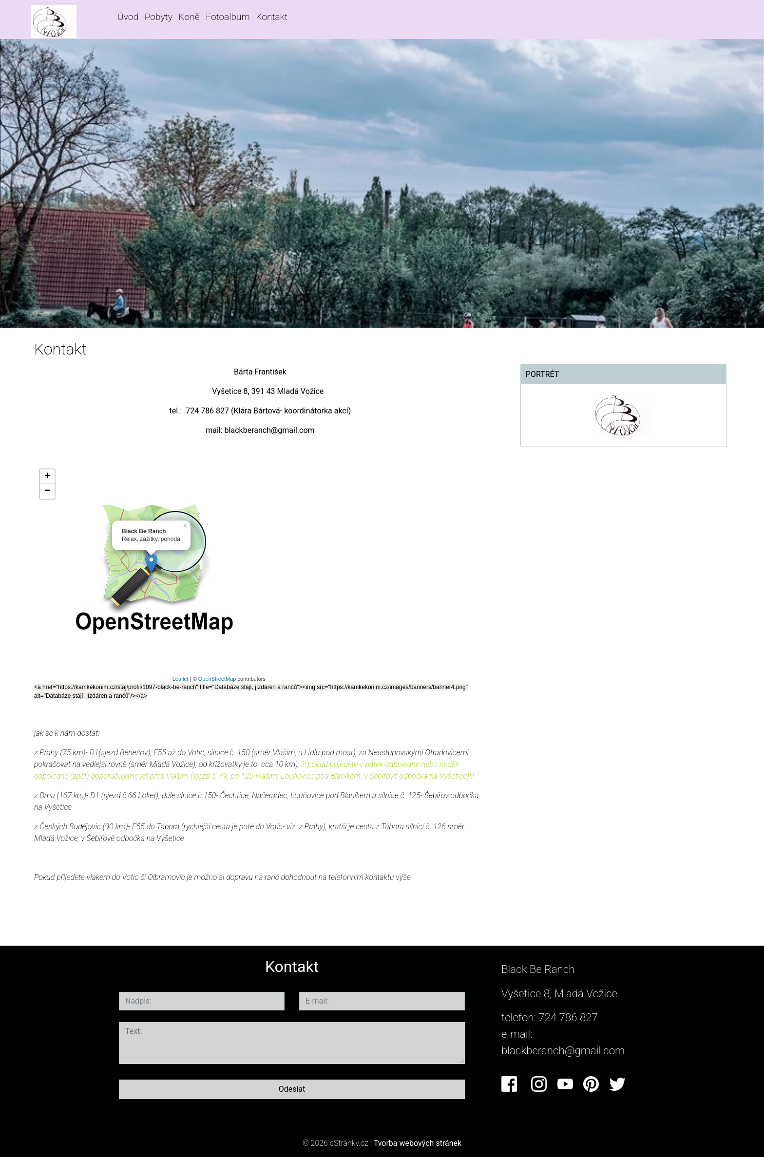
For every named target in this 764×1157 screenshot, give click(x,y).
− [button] (47, 491)
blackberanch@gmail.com (563, 1050)
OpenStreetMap (217, 679)
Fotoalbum (227, 16)
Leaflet (180, 679)
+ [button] (47, 476)
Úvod (127, 16)
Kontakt (271, 16)
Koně (189, 16)
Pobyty (158, 16)
